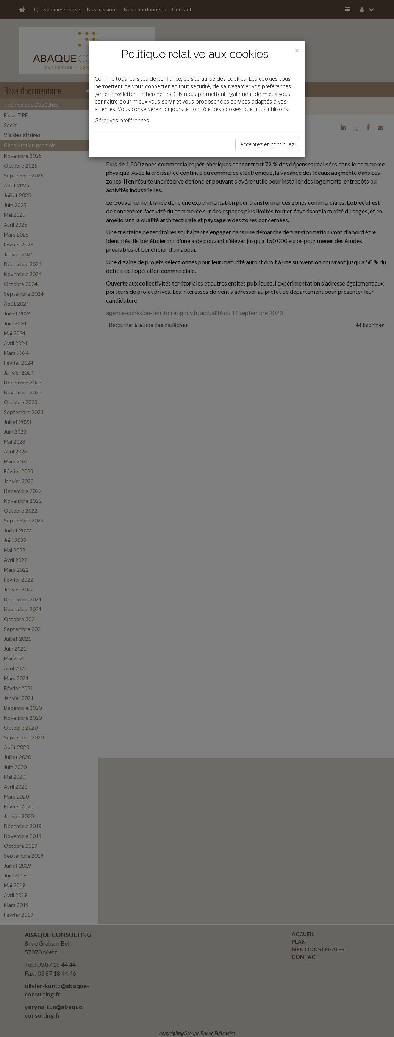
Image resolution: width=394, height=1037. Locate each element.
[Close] (297, 51)
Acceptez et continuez (267, 144)
